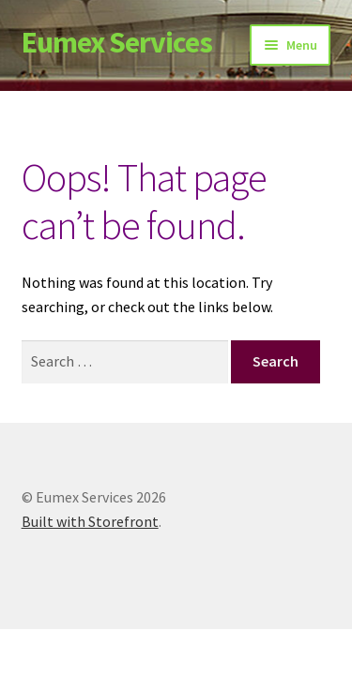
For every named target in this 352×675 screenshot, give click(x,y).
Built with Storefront (90, 521)
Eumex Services (117, 42)
